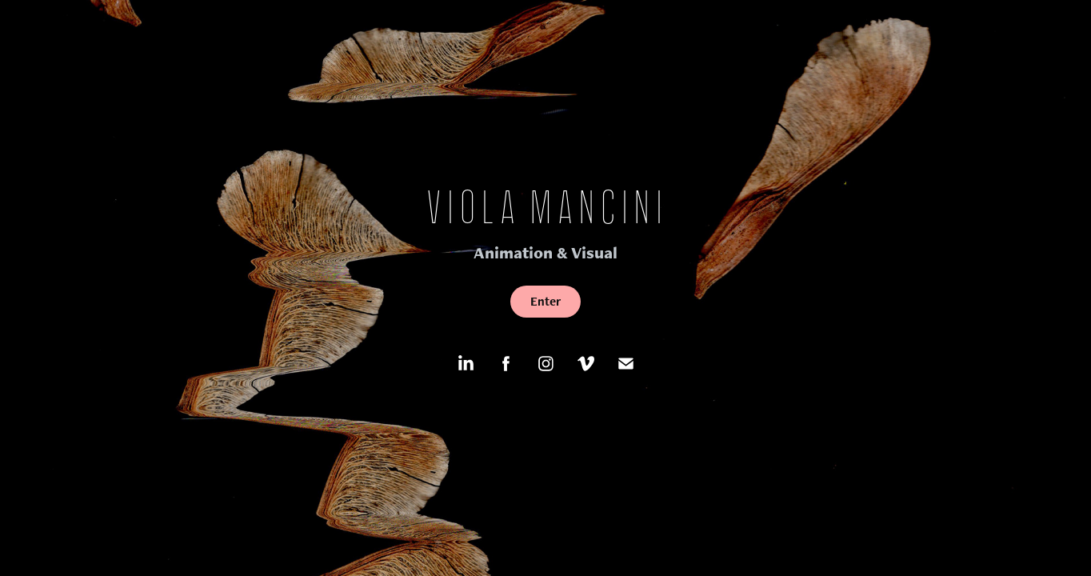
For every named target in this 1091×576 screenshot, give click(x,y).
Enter (545, 301)
